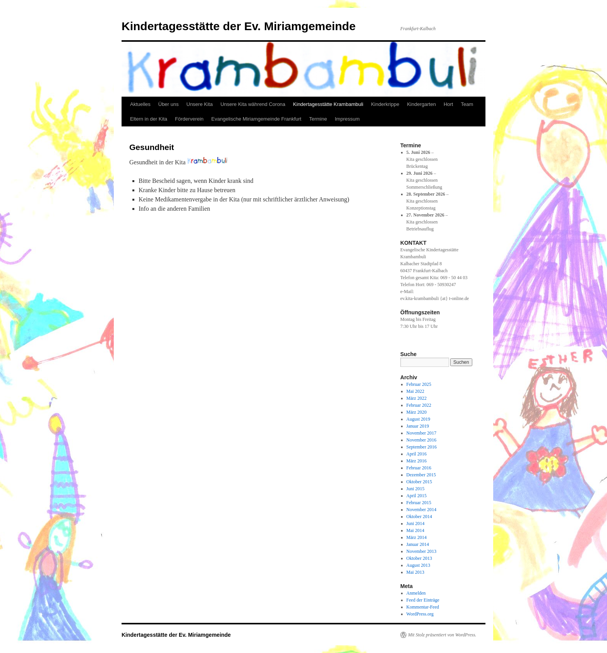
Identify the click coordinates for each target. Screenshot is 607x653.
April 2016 (416, 454)
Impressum (347, 119)
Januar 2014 (417, 544)
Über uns (168, 104)
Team (467, 104)
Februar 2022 (418, 405)
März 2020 (416, 412)
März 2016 (416, 461)
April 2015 (416, 495)
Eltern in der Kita (148, 119)
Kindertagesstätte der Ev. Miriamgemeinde (239, 26)
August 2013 (418, 565)
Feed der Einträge (422, 600)
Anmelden (416, 593)
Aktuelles (140, 104)
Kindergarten (421, 104)
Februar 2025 (418, 384)
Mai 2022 (415, 391)
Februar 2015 (418, 502)
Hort (448, 104)
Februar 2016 (418, 468)
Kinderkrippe (385, 104)
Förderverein (189, 119)
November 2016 (421, 440)
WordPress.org (420, 614)
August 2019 (418, 419)
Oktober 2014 (419, 516)
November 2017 (421, 433)
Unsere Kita (200, 104)
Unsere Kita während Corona (252, 104)
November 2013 (421, 551)
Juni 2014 (415, 523)
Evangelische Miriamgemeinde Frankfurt (256, 119)
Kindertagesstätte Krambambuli (328, 104)
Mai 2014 (415, 530)
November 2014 (421, 509)
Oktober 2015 (419, 481)
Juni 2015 (415, 488)
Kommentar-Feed (422, 607)
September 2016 (421, 447)
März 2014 (416, 537)
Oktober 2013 (419, 558)
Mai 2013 (415, 572)
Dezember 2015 (421, 474)
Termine (318, 119)
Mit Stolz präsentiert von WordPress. (442, 635)
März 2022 (416, 398)
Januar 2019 (417, 426)
